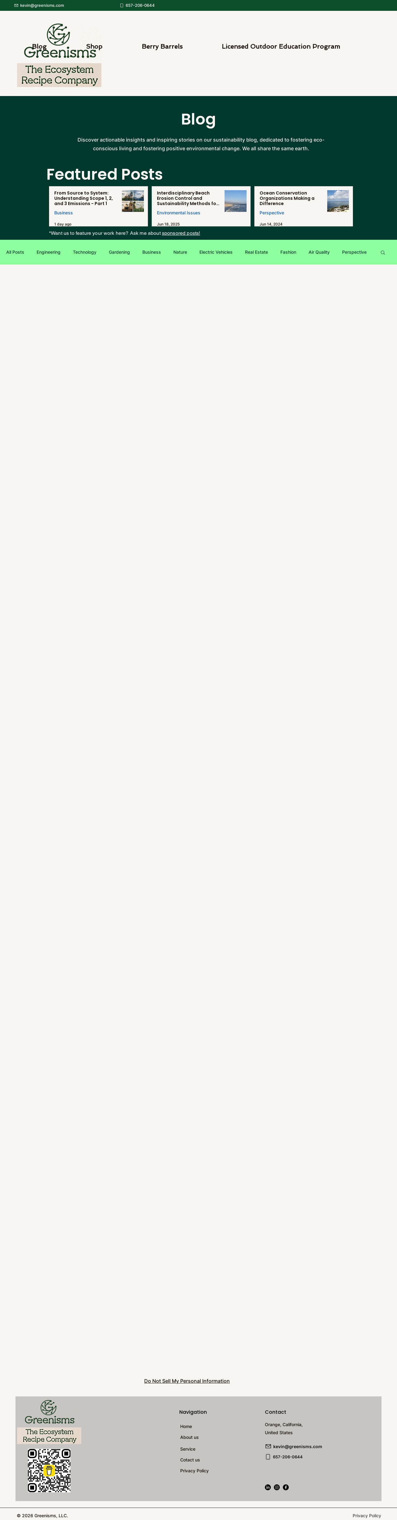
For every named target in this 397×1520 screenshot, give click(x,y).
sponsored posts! (181, 233)
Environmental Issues (178, 212)
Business (63, 212)
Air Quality (319, 252)
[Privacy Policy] (214, 1470)
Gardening (119, 252)
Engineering (48, 252)
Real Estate (256, 252)
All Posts (15, 252)
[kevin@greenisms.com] (48, 5)
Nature (180, 252)
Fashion (288, 252)
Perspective (272, 212)
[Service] (214, 1448)
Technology (84, 252)
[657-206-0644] (141, 5)
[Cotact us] (214, 1459)
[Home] (214, 1426)
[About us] (214, 1437)
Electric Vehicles (216, 252)
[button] (383, 253)
